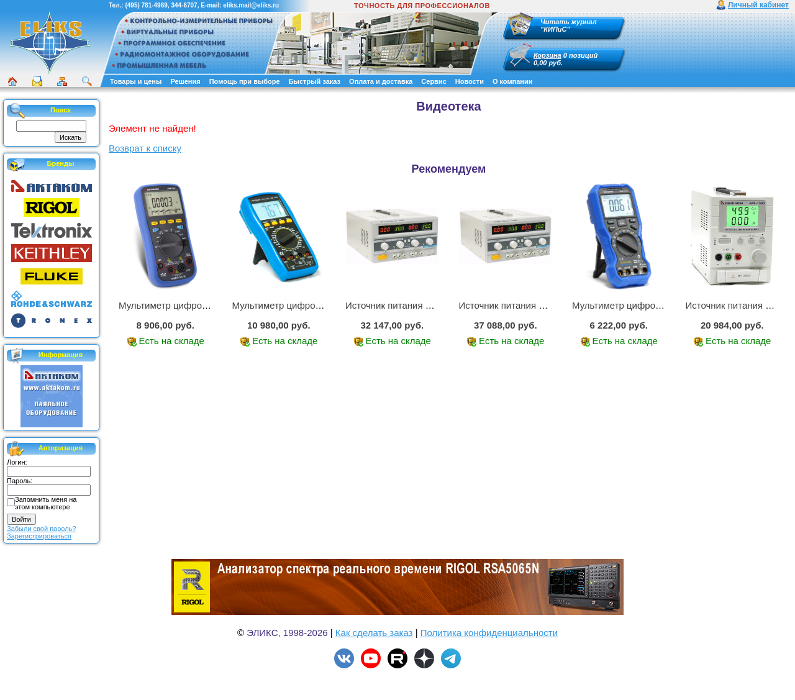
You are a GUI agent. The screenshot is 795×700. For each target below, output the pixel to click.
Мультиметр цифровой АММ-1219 (645, 305)
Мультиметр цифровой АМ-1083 (301, 305)
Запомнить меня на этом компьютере (45, 503)
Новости (469, 81)
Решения (185, 81)
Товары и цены (135, 81)
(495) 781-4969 (146, 5)
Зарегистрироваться (39, 536)
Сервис (433, 81)
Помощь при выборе (244, 81)
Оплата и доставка (380, 81)
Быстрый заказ (314, 81)
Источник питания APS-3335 (520, 305)
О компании (513, 81)
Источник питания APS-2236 (406, 305)
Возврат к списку (145, 148)
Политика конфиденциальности (489, 632)
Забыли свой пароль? (41, 528)
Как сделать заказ (374, 632)
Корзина (547, 55)
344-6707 (184, 5)
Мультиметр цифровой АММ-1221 (192, 305)
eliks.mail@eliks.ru (251, 5)
